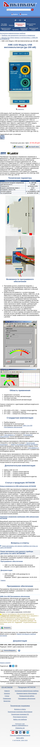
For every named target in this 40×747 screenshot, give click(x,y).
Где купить (15, 29)
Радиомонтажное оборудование (27, 693)
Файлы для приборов (20, 719)
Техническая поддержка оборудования (20, 712)
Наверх (3, 580)
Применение (7, 698)
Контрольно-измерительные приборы (27, 691)
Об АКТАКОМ (6, 687)
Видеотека (7, 701)
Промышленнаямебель (31, 24)
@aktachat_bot (20, 728)
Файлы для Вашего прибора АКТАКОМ (24, 444)
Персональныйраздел (33, 29)
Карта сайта (20, 738)
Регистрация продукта (20, 717)
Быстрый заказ (34, 146)
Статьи (7, 696)
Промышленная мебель (26, 696)
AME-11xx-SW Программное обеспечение (18, 426)
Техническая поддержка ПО (20, 714)
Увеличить (21, 109)
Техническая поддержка (20, 706)
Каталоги (7, 693)
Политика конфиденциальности (20, 735)
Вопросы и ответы (20, 709)
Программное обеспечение (26, 698)
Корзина (24, 14)
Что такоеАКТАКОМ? (4, 24)
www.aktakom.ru (9, 435)
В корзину (19, 146)
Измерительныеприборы (20, 24)
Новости (11, 25)
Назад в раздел (5, 662)
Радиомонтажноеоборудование (6, 29)
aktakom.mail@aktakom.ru (20, 725)
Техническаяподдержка (24, 29)
